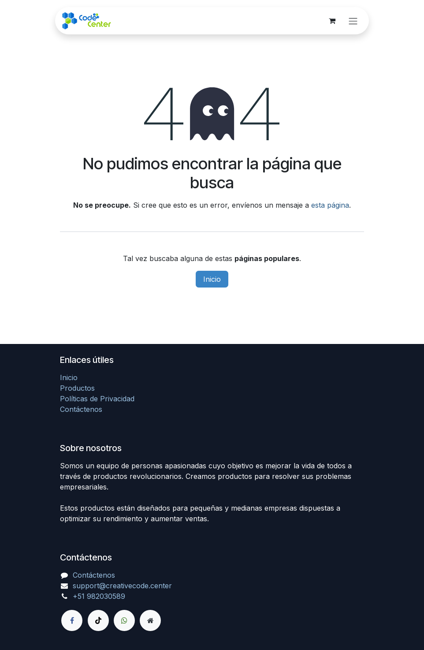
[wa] (124, 620)
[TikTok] (98, 620)
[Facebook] (71, 620)
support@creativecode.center (122, 585)
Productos (77, 388)
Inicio (212, 279)
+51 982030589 (99, 596)
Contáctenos (81, 409)
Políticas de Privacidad (97, 398)
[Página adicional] (150, 620)
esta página (330, 205)
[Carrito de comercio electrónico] (332, 21)
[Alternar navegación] (353, 20)
